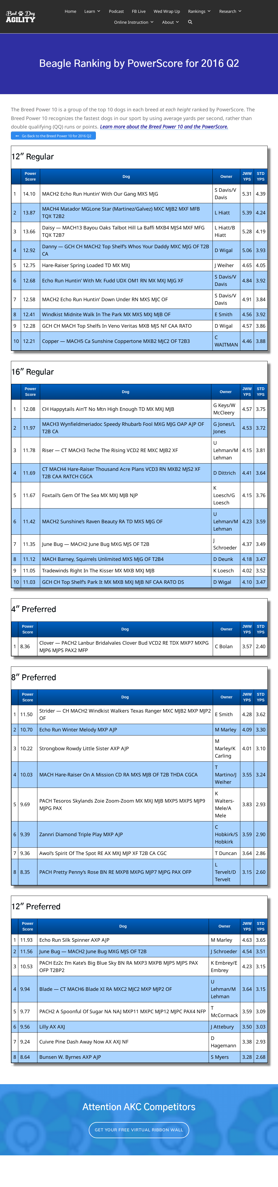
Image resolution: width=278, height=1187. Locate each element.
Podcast (116, 11)
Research (230, 11)
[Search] (190, 22)
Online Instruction (134, 22)
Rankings (199, 11)
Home (70, 11)
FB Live (139, 11)
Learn (92, 11)
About (170, 22)
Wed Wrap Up (167, 11)
